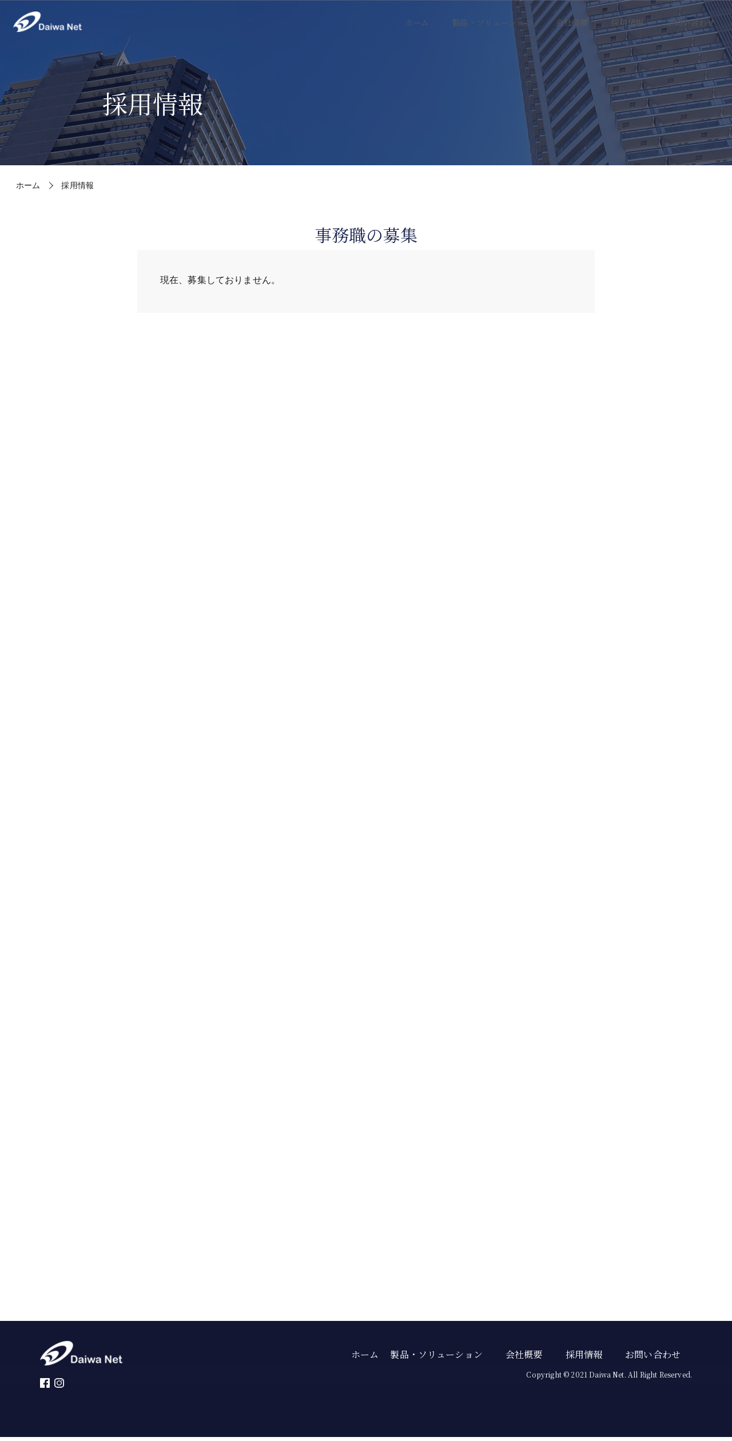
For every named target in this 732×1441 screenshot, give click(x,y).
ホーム (387, 28)
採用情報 (617, 28)
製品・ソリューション (470, 28)
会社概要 (558, 28)
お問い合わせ (687, 28)
